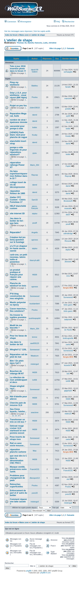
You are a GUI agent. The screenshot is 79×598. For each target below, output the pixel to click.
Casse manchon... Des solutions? (18, 310)
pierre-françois (34, 207)
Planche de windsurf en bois (18, 284)
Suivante (70, 48)
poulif (34, 223)
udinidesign (68, 233)
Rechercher (68, 22)
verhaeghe (68, 72)
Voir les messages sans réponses (18, 31)
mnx (68, 276)
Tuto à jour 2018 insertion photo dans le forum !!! (18, 68)
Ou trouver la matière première (18, 316)
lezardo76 (68, 365)
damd (34, 115)
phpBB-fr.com (45, 573)
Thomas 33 (21, 43)
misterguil (35, 364)
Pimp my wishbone (14, 83)
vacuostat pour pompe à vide (17, 127)
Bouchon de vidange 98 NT (17, 372)
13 (16, 416)
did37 (68, 215)
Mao (34, 451)
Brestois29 (68, 201)
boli (68, 374)
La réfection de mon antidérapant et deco (18, 379)
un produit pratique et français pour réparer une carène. (16, 275)
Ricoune (68, 241)
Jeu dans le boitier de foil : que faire (17, 220)
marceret (68, 98)
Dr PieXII (68, 330)
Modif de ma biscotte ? (16, 326)
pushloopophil (34, 318)
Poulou (35, 97)
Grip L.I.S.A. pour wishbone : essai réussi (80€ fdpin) (18, 95)
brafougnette (68, 338)
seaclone (34, 412)
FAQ (57, 22)
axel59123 (34, 343)
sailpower (68, 319)
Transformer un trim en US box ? (18, 420)
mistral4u (68, 208)
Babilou (35, 86)
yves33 (35, 493)
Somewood (34, 296)
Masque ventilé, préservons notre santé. (18, 469)
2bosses (68, 262)
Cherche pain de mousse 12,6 (18, 404)
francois (38, 43)
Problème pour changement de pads (17, 478)
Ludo (45, 43)
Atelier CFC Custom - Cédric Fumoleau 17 (18, 199)
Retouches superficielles (16, 485)
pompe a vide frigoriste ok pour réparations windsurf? (18, 151)
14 (19, 416)
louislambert (35, 304)
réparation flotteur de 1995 (17, 192)
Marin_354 (34, 165)
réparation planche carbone (18, 450)
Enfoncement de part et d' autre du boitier (18, 493)
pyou (35, 153)
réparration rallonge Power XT (17, 165)
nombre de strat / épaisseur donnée (18, 121)
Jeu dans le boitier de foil (16, 343)
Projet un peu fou (18, 105)
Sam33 (30, 43)
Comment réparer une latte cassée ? (18, 501)
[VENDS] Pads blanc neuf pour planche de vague (18, 134)
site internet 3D (17, 213)
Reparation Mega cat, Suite (18, 114)
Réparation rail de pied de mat (18, 355)
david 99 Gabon (34, 71)
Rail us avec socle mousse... (17, 444)
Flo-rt (68, 122)
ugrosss (34, 240)
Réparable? (15, 232)
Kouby (34, 135)
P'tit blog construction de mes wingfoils (17, 296)
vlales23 (68, 414)
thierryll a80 (35, 260)
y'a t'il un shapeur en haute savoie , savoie (18, 248)
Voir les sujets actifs (42, 31)
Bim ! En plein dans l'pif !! (17, 362)
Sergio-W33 (68, 288)
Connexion (10, 22)
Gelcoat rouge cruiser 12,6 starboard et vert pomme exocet (18, 429)
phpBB (28, 571)
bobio (34, 127)
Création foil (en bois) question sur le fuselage (17, 239)
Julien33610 (35, 108)
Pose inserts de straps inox (17, 438)
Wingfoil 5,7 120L (18, 349)
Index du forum (11, 35)
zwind (68, 344)
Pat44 (68, 166)
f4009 (34, 275)
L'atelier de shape (38, 35)
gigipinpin (68, 391)
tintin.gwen (68, 305)
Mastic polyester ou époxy (18, 303)
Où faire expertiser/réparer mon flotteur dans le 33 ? (18, 175)
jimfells (68, 109)
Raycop (34, 175)
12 (13, 416)
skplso (34, 214)
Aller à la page (55, 48)
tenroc (34, 337)
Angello (35, 232)
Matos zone (23, 35)
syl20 (68, 116)
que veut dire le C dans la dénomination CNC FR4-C (18, 459)
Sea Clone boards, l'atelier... (18, 410)
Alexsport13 (35, 478)
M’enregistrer (24, 22)
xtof (68, 479)
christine (52, 43)
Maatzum (34, 356)
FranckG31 (34, 469)
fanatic (68, 87)
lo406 (34, 380)
